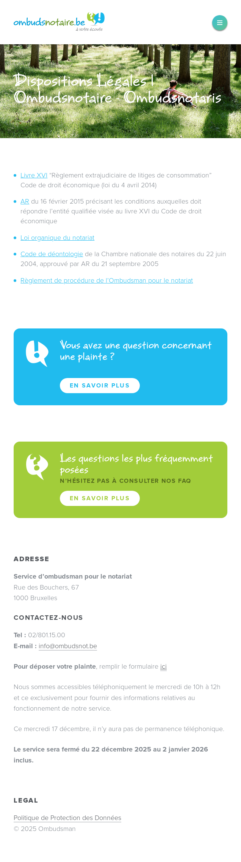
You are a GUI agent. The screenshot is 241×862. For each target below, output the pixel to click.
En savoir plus (100, 385)
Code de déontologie (51, 254)
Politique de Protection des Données (67, 818)
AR (24, 201)
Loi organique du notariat (57, 237)
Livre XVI (33, 175)
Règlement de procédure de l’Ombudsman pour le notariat (106, 280)
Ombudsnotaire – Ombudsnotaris (59, 22)
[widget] (219, 22)
